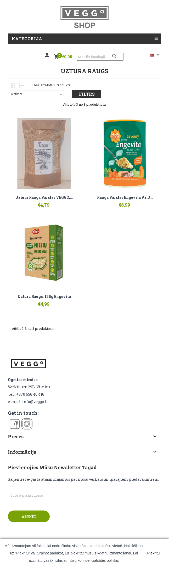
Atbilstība (37, 94)
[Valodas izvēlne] (155, 55)
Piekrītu (153, 553)
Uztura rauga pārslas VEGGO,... (44, 197)
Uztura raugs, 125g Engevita (44, 296)
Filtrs (87, 94)
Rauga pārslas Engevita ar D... (125, 197)
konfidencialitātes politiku (98, 560)
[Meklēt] (100, 57)
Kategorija (27, 38)
